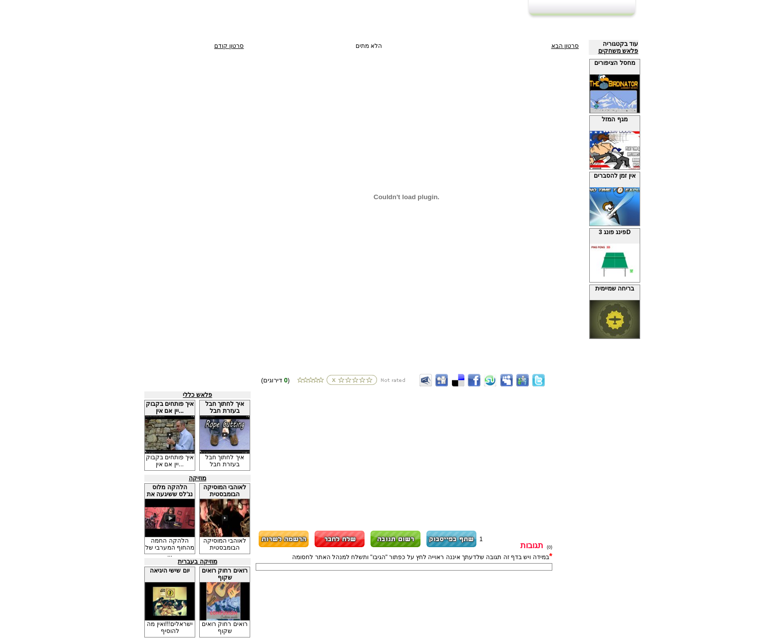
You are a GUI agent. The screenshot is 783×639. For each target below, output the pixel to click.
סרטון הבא (565, 45)
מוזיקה (197, 478)
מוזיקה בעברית (197, 561)
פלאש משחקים (618, 50)
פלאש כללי (197, 394)
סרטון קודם (229, 45)
